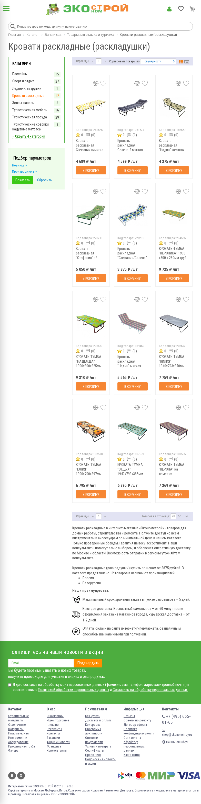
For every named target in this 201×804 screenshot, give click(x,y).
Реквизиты (54, 729)
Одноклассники (21, 775)
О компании (55, 716)
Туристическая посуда (29, 117)
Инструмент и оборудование (18, 740)
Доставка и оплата (98, 720)
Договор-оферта (135, 725)
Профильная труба (21, 746)
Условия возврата (98, 746)
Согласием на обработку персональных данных (150, 689)
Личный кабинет (169, 9)
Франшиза (54, 746)
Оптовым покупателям (94, 740)
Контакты (53, 733)
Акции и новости (58, 742)
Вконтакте (12, 775)
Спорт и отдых (23, 81)
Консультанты (57, 750)
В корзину (91, 171)
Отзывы (129, 716)
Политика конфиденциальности (139, 731)
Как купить (92, 716)
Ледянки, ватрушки (26, 88)
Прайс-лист (93, 755)
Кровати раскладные (28, 96)
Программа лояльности (93, 731)
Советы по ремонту (137, 720)
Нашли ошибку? (175, 742)
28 (173, 516)
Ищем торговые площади (58, 722)
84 (186, 516)
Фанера (13, 750)
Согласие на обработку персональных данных (134, 744)
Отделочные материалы (17, 727)
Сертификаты (94, 750)
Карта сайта (132, 755)
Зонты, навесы (23, 103)
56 (179, 516)
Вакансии (53, 738)
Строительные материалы (18, 718)
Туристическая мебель (29, 110)
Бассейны (19, 74)
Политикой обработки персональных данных (73, 689)
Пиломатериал (18, 733)
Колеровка (92, 725)
